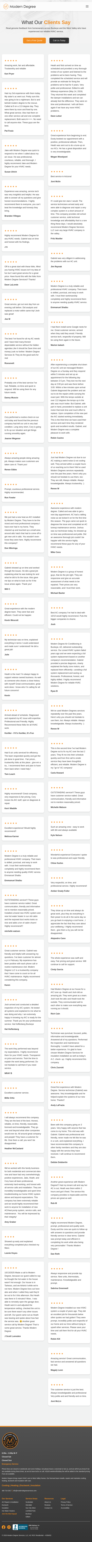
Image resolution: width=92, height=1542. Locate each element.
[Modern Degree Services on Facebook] (3, 1528)
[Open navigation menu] (87, 6)
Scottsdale (29, 1502)
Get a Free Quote (34, 40)
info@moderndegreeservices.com (25, 1491)
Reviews (47, 1505)
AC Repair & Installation (10, 1502)
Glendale (29, 1505)
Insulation (5, 1508)
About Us (47, 1502)
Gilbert (28, 1517)
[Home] (19, 6)
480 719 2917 (6, 1491)
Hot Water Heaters (8, 1511)
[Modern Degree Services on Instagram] (9, 1528)
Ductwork (5, 1505)
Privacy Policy (66, 1502)
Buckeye (29, 1514)
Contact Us (48, 1508)
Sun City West (30, 1508)
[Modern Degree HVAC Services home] (10, 1441)
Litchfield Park (30, 1511)
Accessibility (65, 1508)
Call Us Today (59, 40)
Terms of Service (66, 1505)
